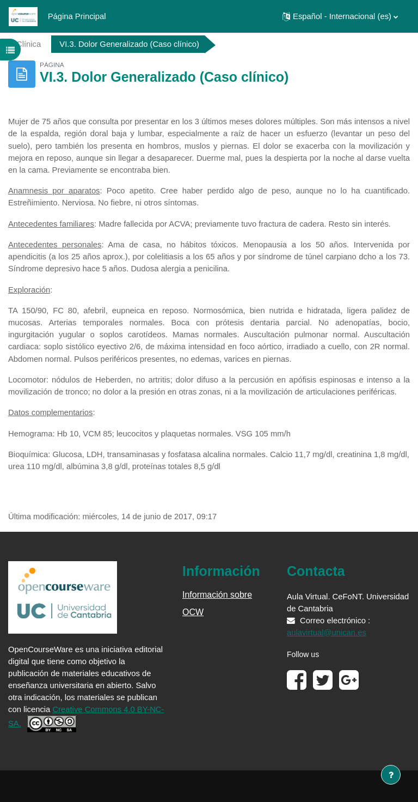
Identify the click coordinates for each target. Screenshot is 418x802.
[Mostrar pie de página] (391, 775)
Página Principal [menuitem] (77, 16)
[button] (340, 16)
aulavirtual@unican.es (326, 632)
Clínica (28, 44)
